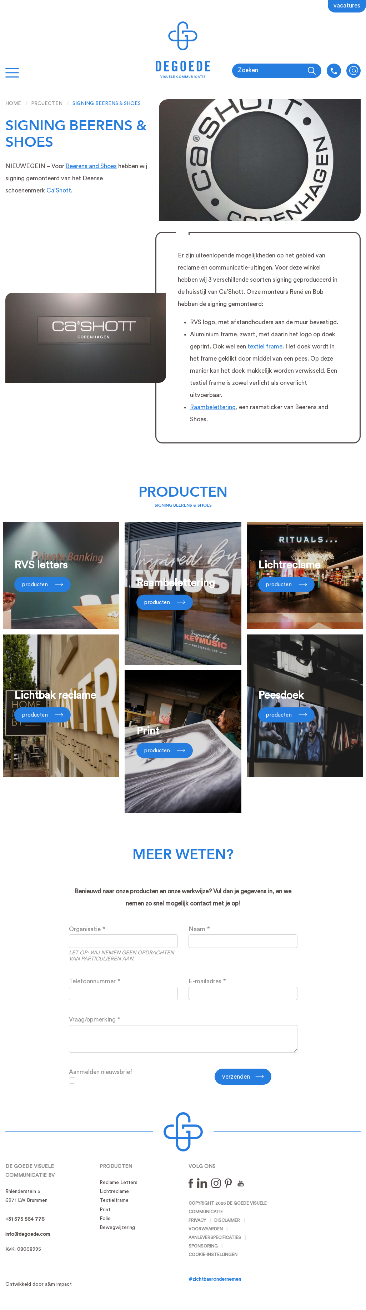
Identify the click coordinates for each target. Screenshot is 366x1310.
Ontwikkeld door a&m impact (38, 1284)
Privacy (197, 1220)
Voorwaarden (206, 1229)
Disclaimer (227, 1220)
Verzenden (236, 1077)
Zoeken (248, 70)
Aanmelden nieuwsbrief (100, 1072)
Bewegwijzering (117, 1227)
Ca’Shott (58, 190)
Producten (183, 492)
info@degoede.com (353, 71)
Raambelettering (213, 407)
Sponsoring (203, 1246)
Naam (197, 929)
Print (105, 1209)
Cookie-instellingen (213, 1255)
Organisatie (85, 929)
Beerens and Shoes (91, 166)
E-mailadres (205, 981)
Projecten (46, 103)
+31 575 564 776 (25, 1219)
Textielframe (114, 1200)
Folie (105, 1218)
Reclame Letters (118, 1182)
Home (13, 103)
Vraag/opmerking (92, 1020)
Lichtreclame (114, 1191)
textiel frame (264, 346)
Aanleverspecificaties (215, 1237)
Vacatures (347, 5)
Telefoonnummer (92, 981)
